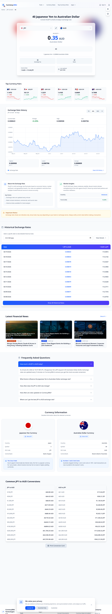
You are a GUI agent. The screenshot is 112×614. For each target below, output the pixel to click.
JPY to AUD (10, 10)
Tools (21, 613)
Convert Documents (63, 613)
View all (103, 316)
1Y (102, 111)
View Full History (98, 170)
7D (88, 111)
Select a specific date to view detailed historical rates (19, 234)
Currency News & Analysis (83, 613)
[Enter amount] (56, 49)
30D (93, 111)
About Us (97, 613)
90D (98, 111)
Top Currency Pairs (63, 5)
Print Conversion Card (55, 546)
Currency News (51, 5)
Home (3, 10)
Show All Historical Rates (56, 303)
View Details (101, 238)
